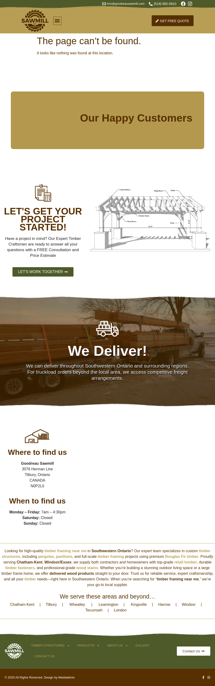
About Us (117, 646)
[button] (57, 21)
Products (88, 646)
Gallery (142, 645)
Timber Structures (50, 646)
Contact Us (44, 656)
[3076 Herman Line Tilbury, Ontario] (142, 482)
